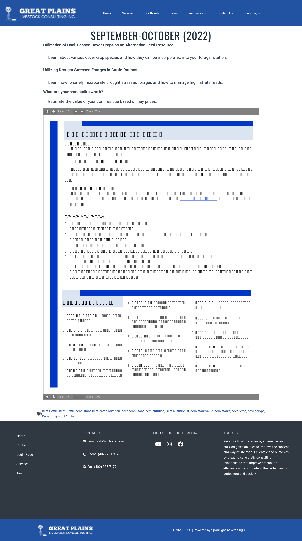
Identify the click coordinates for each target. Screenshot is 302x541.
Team (174, 13)
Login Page (24, 455)
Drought (48, 416)
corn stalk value (201, 411)
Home (107, 13)
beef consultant (132, 411)
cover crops (256, 411)
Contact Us (225, 13)
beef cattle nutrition (106, 411)
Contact (22, 445)
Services (128, 13)
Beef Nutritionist (177, 411)
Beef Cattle (50, 411)
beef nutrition (154, 411)
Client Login (252, 13)
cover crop (239, 411)
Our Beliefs (151, 13)
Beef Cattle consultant (75, 411)
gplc (58, 416)
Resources (197, 13)
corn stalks (222, 411)
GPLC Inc (69, 416)
